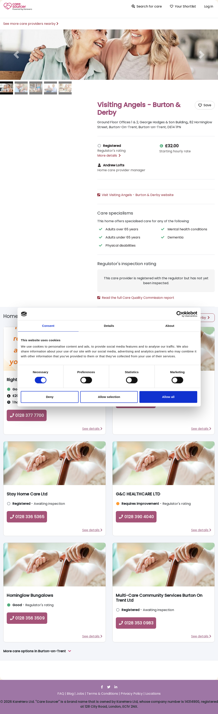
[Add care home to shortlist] (205, 105)
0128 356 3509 (27, 637)
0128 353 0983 (135, 642)
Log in (208, 6)
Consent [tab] (48, 325)
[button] (16, 54)
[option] (109, 54)
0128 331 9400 (117, 203)
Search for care (147, 6)
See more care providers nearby (30, 23)
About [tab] (169, 325)
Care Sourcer (18, 6)
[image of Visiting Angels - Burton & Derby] (6, 87)
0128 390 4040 (136, 536)
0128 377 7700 (26, 435)
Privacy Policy (132, 693)
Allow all (168, 397)
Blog (70, 693)
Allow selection (109, 397)
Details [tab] (109, 325)
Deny (50, 397)
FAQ (60, 693)
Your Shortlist (183, 6)
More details (109, 155)
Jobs (80, 693)
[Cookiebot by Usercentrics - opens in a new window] (179, 314)
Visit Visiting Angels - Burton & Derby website (135, 195)
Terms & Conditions (102, 693)
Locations (153, 693)
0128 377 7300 (135, 422)
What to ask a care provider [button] (122, 214)
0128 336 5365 (26, 536)
